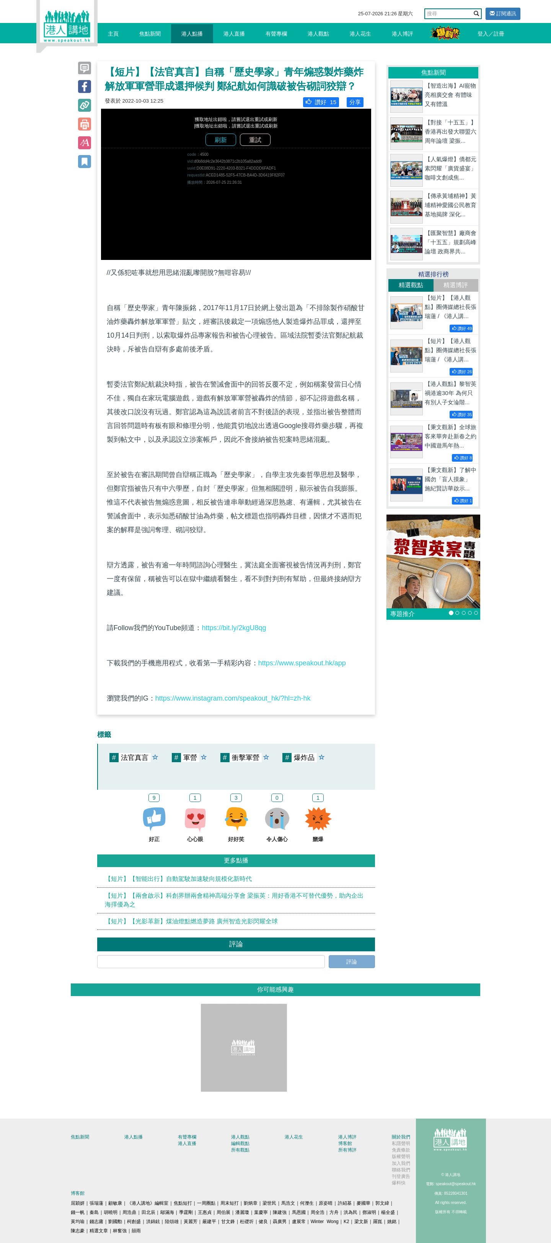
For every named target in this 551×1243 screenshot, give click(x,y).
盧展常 (299, 1221)
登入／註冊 (491, 34)
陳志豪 (78, 1230)
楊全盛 (388, 1212)
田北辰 (148, 1212)
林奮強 (120, 1230)
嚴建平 (209, 1221)
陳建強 (280, 1212)
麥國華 (363, 1203)
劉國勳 (115, 1221)
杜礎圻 (247, 1221)
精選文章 (99, 1230)
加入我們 (401, 1163)
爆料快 (399, 1183)
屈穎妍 (78, 1203)
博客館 (345, 1143)
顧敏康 (115, 1203)
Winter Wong (325, 1221)
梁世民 (269, 1203)
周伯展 (223, 1212)
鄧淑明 (369, 1212)
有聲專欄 (276, 34)
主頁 (113, 34)
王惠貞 (205, 1212)
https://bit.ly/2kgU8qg (234, 628)
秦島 (94, 1212)
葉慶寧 (261, 1212)
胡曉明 (110, 1212)
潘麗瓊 (242, 1212)
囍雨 (136, 1230)
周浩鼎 (129, 1212)
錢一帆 (78, 1212)
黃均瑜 (78, 1221)
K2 (346, 1221)
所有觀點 (240, 1150)
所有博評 (347, 1150)
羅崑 (377, 1221)
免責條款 (401, 1150)
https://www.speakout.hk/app (302, 663)
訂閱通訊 (503, 13)
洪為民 (350, 1212)
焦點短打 (183, 1203)
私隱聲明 (401, 1143)
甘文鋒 (228, 1221)
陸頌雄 (172, 1221)
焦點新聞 (150, 34)
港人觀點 (318, 34)
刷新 (221, 140)
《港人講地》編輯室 (147, 1203)
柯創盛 (134, 1221)
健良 (263, 1221)
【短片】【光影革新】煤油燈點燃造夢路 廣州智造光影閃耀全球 (191, 921)
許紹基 (345, 1203)
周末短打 (229, 1203)
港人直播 (234, 34)
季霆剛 (186, 1212)
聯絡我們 (401, 1170)
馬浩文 (288, 1203)
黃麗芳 (190, 1221)
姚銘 (391, 1221)
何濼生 (307, 1203)
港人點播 (192, 34)
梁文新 (361, 1221)
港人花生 (360, 34)
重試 (255, 140)
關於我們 (401, 1137)
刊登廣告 (401, 1176)
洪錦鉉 (153, 1221)
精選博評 (455, 285)
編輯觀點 (240, 1143)
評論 (351, 962)
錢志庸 (96, 1221)
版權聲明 (401, 1156)
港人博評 (402, 34)
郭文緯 (382, 1203)
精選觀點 (411, 285)
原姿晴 (326, 1203)
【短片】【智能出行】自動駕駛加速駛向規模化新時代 (178, 878)
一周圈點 (206, 1203)
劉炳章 (251, 1203)
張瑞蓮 (96, 1203)
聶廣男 (280, 1221)
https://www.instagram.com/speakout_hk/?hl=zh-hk (233, 698)
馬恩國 (299, 1212)
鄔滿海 (167, 1212)
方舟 (334, 1212)
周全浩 (317, 1212)
